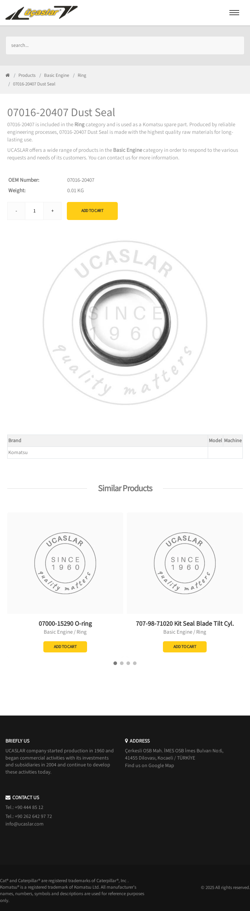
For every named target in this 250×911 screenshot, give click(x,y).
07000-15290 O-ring (65, 623)
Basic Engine (56, 75)
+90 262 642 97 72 (33, 816)
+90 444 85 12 (29, 807)
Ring (82, 75)
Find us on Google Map (149, 765)
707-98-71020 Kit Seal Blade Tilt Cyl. (185, 623)
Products (26, 75)
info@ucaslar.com (24, 824)
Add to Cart (92, 211)
